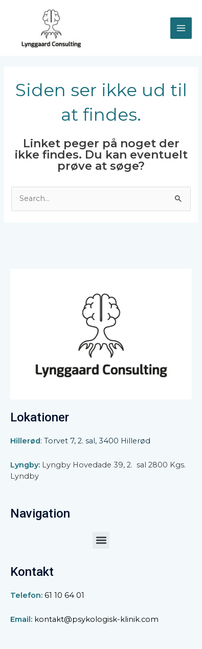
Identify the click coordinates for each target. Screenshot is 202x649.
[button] (101, 540)
